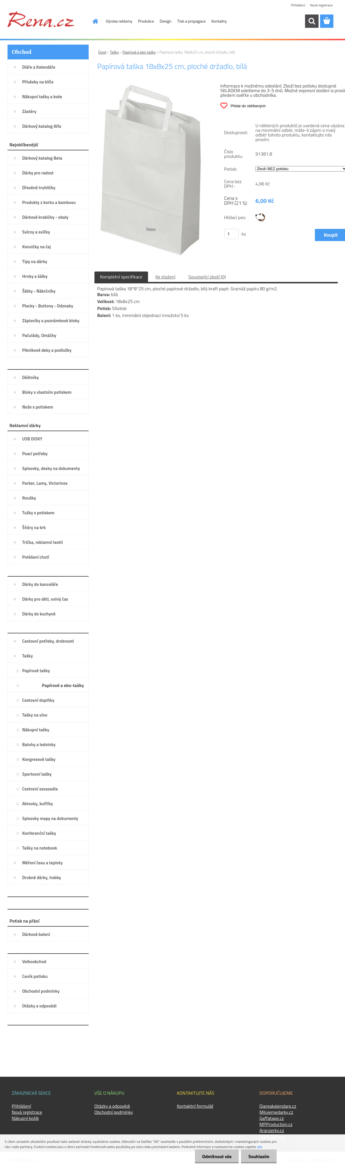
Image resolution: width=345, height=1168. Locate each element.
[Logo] (41, 19)
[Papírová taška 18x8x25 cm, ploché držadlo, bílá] (151, 85)
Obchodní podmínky (113, 1112)
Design (165, 21)
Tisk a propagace (191, 21)
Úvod (102, 52)
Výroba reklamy (119, 21)
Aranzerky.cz (272, 1130)
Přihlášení (298, 5)
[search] (311, 21)
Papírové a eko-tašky (139, 52)
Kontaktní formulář (195, 1106)
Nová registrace (321, 5)
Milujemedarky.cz (276, 1112)
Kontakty (219, 21)
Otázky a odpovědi (112, 1106)
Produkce (146, 21)
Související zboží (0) (207, 276)
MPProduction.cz (276, 1124)
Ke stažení (165, 276)
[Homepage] (92, 21)
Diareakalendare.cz (278, 1106)
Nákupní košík (25, 1118)
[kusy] (231, 234)
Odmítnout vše (217, 1156)
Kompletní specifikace (121, 276)
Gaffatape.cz (272, 1118)
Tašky (114, 52)
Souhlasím (258, 1156)
